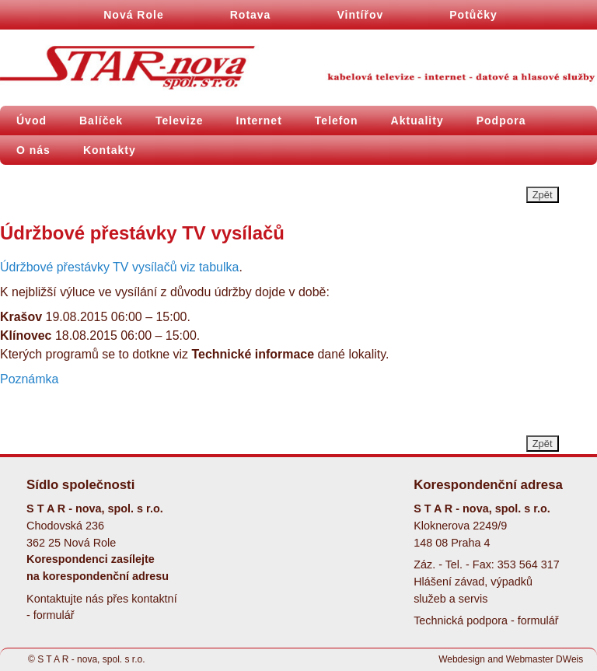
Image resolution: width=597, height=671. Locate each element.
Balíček (101, 120)
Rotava (250, 15)
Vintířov (360, 15)
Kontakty (109, 150)
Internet (258, 120)
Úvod (31, 120)
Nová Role (133, 15)
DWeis (569, 659)
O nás (33, 150)
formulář (54, 615)
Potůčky (473, 15)
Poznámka (29, 379)
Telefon (336, 120)
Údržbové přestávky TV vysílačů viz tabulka (119, 267)
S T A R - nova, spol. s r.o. (91, 659)
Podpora (501, 120)
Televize (179, 120)
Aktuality (417, 120)
